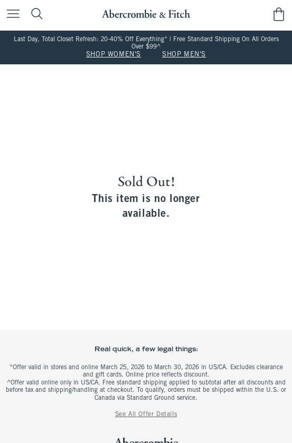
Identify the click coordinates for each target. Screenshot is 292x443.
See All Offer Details (146, 414)
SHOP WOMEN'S (113, 55)
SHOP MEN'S (184, 55)
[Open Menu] (10, 14)
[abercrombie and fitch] (146, 14)
